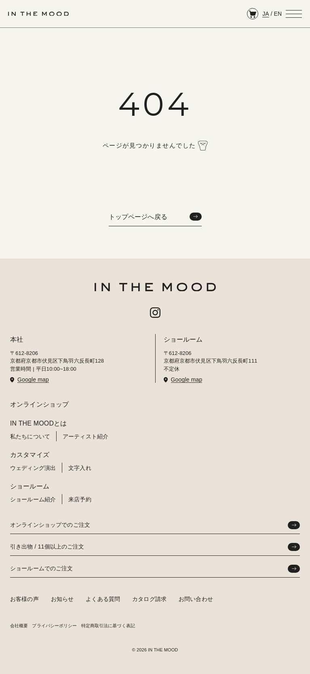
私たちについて (30, 436)
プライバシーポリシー (54, 625)
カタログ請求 (149, 599)
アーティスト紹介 (85, 436)
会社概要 (19, 625)
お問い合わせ (196, 599)
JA (265, 13)
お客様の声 (24, 599)
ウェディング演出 (33, 468)
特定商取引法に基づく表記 (108, 625)
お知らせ (62, 599)
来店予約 (79, 499)
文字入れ (79, 468)
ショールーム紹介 (33, 499)
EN (278, 13)
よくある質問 (103, 599)
